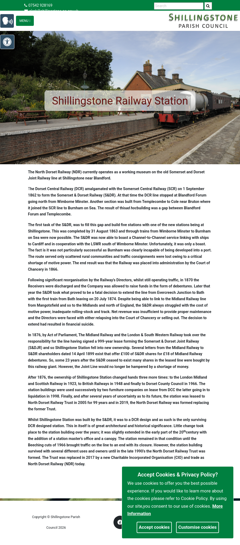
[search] (208, 6)
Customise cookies (197, 527)
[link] (208, 6)
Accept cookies (154, 527)
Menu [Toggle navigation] (24, 21)
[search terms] (179, 6)
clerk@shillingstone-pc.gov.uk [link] (51, 11)
